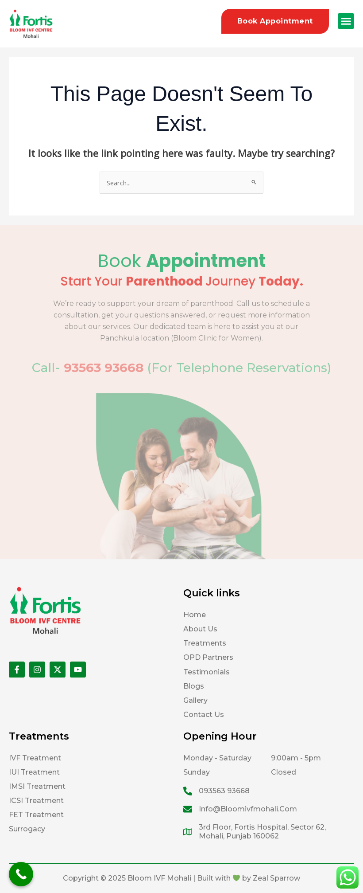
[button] (346, 21)
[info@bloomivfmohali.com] (187, 809)
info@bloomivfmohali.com (248, 809)
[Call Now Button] (21, 874)
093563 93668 (224, 791)
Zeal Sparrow (276, 878)
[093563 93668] (187, 791)
